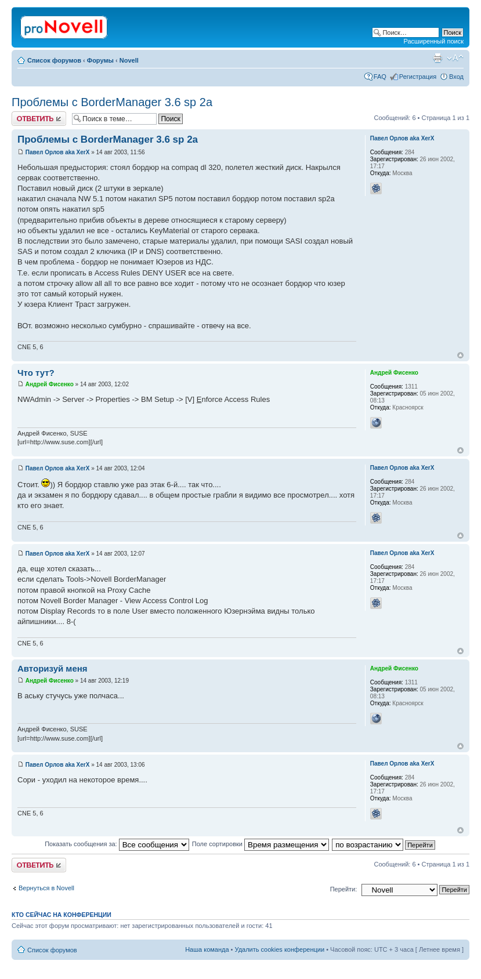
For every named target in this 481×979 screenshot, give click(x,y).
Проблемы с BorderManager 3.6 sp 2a (112, 102)
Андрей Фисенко (50, 384)
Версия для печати (437, 58)
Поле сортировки (260, 843)
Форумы (100, 60)
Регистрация (417, 76)
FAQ (380, 76)
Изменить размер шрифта (455, 58)
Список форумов (54, 60)
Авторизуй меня (52, 668)
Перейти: (343, 889)
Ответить (39, 118)
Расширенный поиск (433, 41)
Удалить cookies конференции (280, 949)
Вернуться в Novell (46, 887)
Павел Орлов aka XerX (58, 152)
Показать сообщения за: (117, 843)
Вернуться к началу (460, 355)
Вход (456, 76)
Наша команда (207, 949)
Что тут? (36, 373)
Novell (129, 60)
